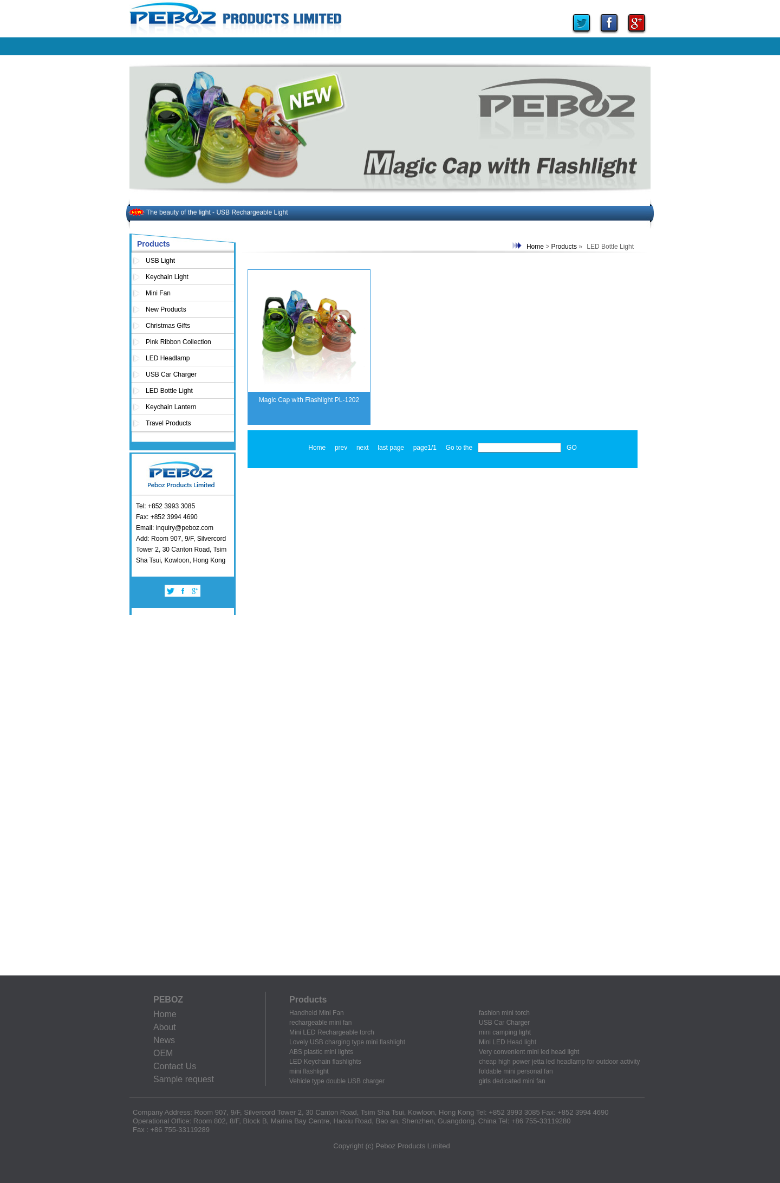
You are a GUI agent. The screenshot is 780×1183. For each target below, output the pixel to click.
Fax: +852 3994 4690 (167, 517)
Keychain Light (167, 277)
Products (564, 246)
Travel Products (168, 423)
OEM (163, 1053)
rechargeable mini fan (320, 1022)
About (164, 1027)
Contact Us (174, 1066)
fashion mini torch (504, 1013)
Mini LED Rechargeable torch (331, 1032)
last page (391, 447)
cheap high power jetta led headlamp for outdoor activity (559, 1061)
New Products (166, 309)
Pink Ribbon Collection (178, 342)
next (362, 447)
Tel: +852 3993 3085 (165, 506)
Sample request (183, 1079)
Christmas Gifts (168, 325)
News (164, 1040)
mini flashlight (309, 1071)
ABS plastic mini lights (321, 1052)
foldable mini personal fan (516, 1071)
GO (572, 447)
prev (341, 447)
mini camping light (505, 1032)
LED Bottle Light (169, 391)
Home (535, 246)
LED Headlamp (168, 358)
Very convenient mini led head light (529, 1052)
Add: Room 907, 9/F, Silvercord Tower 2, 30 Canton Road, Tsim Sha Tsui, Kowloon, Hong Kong (181, 549)
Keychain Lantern (171, 407)
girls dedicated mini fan (512, 1081)
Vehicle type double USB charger (337, 1081)
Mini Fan (158, 293)
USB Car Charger (171, 374)
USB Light (160, 260)
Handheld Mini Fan (316, 1013)
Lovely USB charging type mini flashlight (347, 1042)
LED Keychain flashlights (325, 1061)
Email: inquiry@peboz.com (174, 528)
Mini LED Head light (507, 1042)
